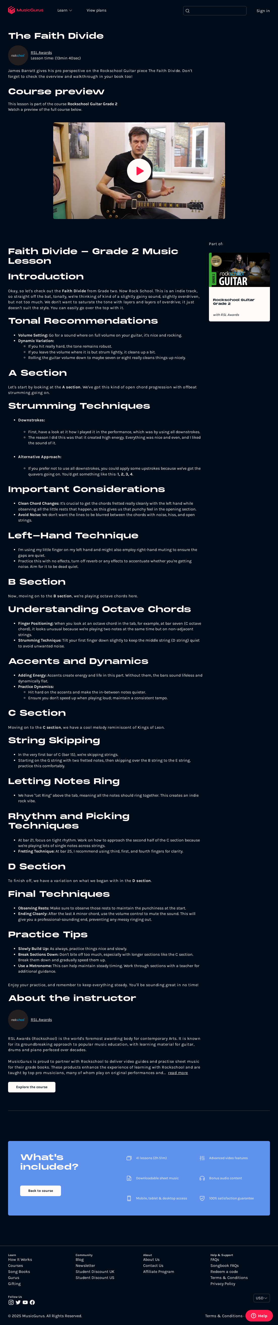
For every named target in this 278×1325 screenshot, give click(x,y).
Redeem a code (224, 1272)
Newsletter (85, 1266)
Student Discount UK (95, 1272)
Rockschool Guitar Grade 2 (234, 302)
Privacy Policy (222, 1284)
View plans (97, 10)
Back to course (40, 1191)
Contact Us (153, 1266)
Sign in (263, 10)
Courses (15, 1266)
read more (178, 1073)
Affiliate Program (158, 1272)
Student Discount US (95, 1278)
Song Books (19, 1272)
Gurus (13, 1278)
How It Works (20, 1260)
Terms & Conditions (229, 1278)
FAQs (214, 1260)
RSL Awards (41, 52)
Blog (80, 1260)
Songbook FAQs (224, 1266)
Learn (63, 10)
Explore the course (31, 1087)
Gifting (14, 1284)
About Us (151, 1260)
